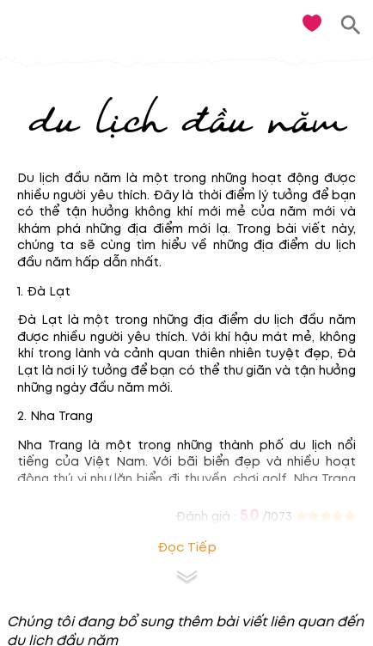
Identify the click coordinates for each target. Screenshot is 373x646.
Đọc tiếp (187, 547)
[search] (351, 25)
